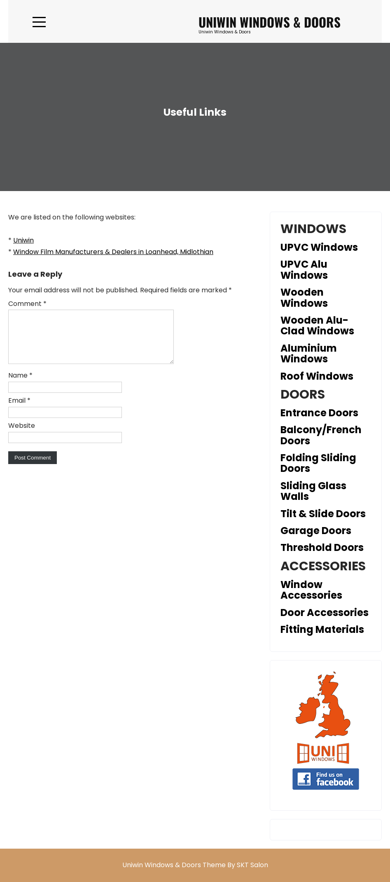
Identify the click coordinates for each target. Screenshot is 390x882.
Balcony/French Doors (321, 435)
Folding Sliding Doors (318, 463)
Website (21, 435)
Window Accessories (311, 590)
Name (20, 385)
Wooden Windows (304, 297)
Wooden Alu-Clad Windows (317, 325)
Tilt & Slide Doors (323, 513)
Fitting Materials (322, 629)
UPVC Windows (319, 247)
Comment (27, 303)
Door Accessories (324, 612)
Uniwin (23, 240)
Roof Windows (316, 376)
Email (19, 410)
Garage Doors (315, 530)
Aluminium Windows (308, 353)
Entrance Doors (319, 413)
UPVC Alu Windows (304, 269)
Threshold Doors (322, 547)
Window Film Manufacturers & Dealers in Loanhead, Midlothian (113, 252)
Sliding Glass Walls (313, 491)
